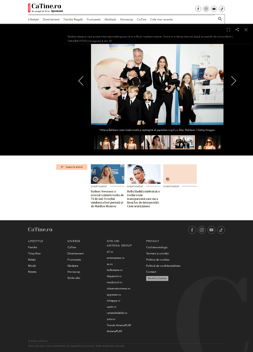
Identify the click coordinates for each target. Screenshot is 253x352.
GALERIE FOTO (77, 41)
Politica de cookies (158, 260)
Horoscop (126, 19)
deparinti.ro (114, 276)
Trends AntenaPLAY (119, 325)
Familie (32, 247)
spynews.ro (114, 295)
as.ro (110, 264)
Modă (31, 266)
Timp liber (34, 253)
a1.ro (110, 252)
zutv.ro (111, 319)
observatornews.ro (118, 288)
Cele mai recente (161, 19)
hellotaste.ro (115, 270)
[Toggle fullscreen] (228, 30)
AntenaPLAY (114, 331)
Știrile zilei (73, 278)
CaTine (141, 19)
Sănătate (110, 19)
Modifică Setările (157, 278)
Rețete (32, 272)
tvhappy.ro (113, 301)
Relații (32, 260)
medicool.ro (114, 282)
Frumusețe (93, 19)
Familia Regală (73, 19)
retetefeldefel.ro (117, 313)
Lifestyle (33, 19)
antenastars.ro (116, 258)
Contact (151, 272)
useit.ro (111, 307)
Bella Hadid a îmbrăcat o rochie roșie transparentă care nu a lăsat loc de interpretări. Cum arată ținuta (143, 199)
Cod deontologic (157, 247)
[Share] (237, 30)
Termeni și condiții (157, 253)
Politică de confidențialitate (163, 266)
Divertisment (51, 19)
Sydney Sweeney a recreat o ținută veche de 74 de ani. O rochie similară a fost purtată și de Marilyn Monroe (107, 199)
